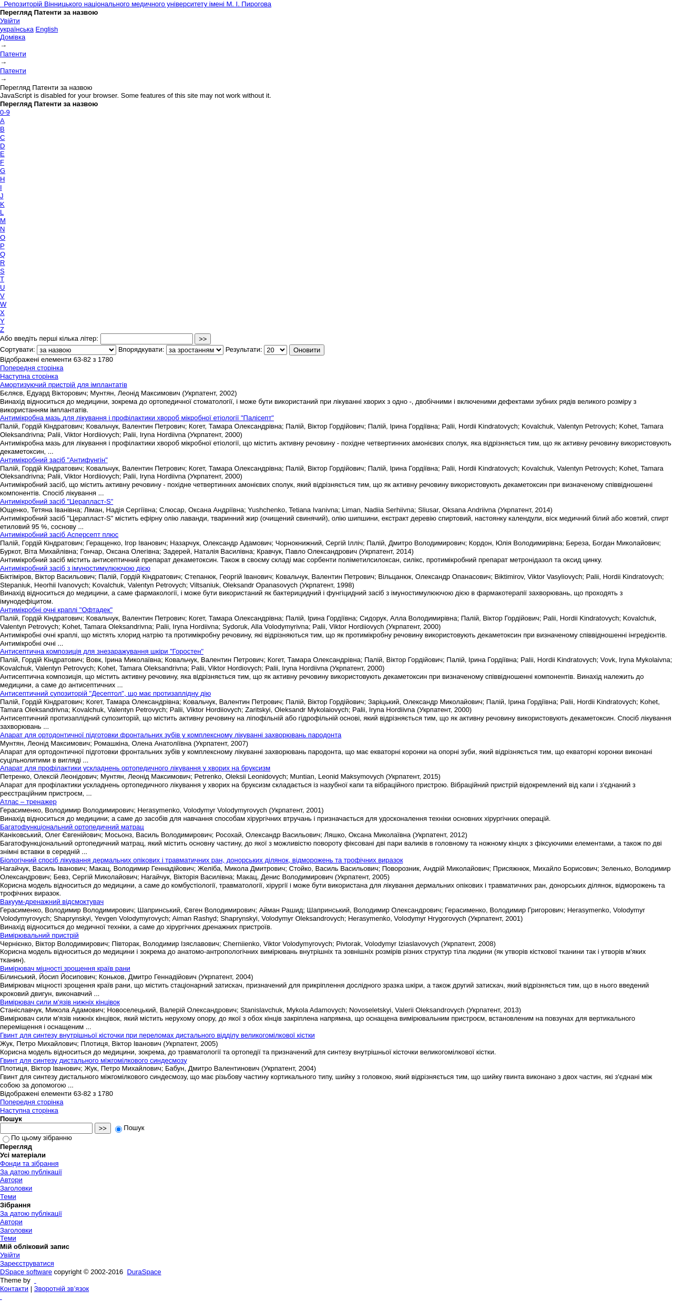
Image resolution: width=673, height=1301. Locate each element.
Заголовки (16, 1188)
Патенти (13, 54)
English (47, 29)
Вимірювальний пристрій (39, 935)
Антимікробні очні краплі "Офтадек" (56, 610)
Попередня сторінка (31, 368)
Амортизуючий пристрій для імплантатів (63, 385)
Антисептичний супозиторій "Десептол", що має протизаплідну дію (105, 693)
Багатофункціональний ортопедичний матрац (72, 827)
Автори (11, 1180)
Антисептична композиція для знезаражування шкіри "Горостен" (101, 651)
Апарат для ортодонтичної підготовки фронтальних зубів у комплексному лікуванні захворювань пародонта (170, 735)
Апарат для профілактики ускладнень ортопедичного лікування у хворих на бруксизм (135, 768)
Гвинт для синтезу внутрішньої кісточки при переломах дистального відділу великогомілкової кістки (157, 1035)
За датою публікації (31, 1172)
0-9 (5, 112)
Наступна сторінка (29, 376)
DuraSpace (144, 1272)
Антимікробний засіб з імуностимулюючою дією (75, 568)
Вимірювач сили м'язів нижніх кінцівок (60, 1002)
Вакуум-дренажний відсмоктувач (52, 902)
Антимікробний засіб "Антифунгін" (54, 460)
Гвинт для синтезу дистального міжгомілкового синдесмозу (93, 1060)
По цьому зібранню (37, 1138)
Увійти (10, 21)
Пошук (129, 1128)
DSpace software (26, 1272)
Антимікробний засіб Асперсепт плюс (59, 534)
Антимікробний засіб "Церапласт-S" (56, 501)
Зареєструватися (27, 1263)
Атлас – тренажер (28, 802)
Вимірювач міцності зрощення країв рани (65, 968)
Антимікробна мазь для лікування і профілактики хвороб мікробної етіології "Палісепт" (137, 418)
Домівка (12, 37)
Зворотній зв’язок (61, 1289)
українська (17, 29)
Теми (8, 1197)
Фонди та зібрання (29, 1163)
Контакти (14, 1289)
